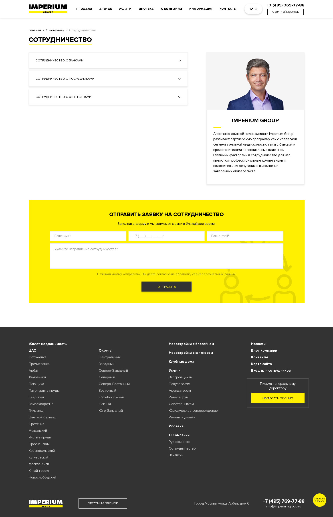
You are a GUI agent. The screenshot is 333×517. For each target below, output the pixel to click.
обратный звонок (285, 12)
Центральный (110, 357)
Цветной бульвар (43, 417)
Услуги (125, 9)
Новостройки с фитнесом (191, 353)
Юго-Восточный (112, 397)
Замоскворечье (41, 404)
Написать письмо (277, 398)
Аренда (105, 9)
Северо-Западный (113, 370)
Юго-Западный (111, 410)
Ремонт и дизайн (182, 417)
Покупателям (179, 384)
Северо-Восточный (114, 384)
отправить (166, 287)
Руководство (179, 442)
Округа (105, 350)
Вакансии (176, 455)
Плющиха (36, 384)
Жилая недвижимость (48, 344)
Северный (107, 377)
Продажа (84, 9)
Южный (105, 404)
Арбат (34, 370)
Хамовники (37, 377)
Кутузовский (38, 457)
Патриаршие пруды (44, 390)
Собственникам (181, 404)
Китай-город (39, 470)
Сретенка (36, 424)
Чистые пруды (40, 437)
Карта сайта (261, 364)
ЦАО (32, 350)
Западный (106, 364)
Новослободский (42, 477)
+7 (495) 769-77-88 (284, 501)
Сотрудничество (182, 448)
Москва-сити (39, 464)
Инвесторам (178, 397)
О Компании (179, 435)
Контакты (228, 9)
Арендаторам (180, 390)
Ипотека (146, 9)
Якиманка (36, 410)
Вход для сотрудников (271, 370)
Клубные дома (181, 361)
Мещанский (38, 430)
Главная (35, 30)
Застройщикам (180, 377)
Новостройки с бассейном (191, 344)
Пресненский (39, 444)
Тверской (36, 397)
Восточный (107, 390)
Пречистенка (39, 364)
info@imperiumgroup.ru (283, 506)
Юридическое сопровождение (193, 410)
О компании (171, 9)
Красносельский (42, 450)
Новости (258, 344)
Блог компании (264, 350)
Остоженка (37, 357)
